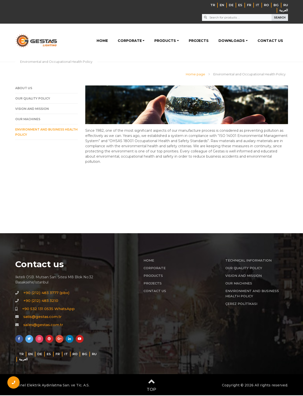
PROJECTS (199, 41)
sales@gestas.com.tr (43, 325)
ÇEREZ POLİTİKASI (241, 305)
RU (285, 5)
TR (212, 5)
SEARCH (280, 17)
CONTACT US (270, 41)
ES (240, 5)
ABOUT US (23, 89)
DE (231, 5)
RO (266, 5)
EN (222, 5)
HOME (102, 41)
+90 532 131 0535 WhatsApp (48, 309)
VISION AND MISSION (32, 110)
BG (276, 5)
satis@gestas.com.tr (42, 317)
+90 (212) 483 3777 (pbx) (46, 293)
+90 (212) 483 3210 (40, 301)
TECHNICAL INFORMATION (248, 261)
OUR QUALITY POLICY (32, 99)
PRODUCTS (165, 41)
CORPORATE (130, 41)
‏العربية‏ (283, 10)
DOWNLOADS (231, 41)
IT (257, 5)
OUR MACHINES (27, 120)
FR (249, 5)
